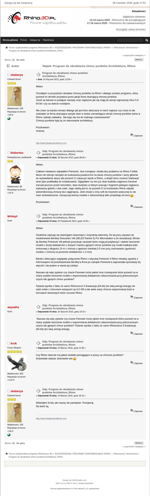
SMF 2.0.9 (60, 483)
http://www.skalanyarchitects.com (51, 143)
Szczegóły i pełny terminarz (131, 29)
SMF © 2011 (71, 483)
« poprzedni (128, 55)
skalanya (17, 74)
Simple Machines (85, 483)
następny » (140, 55)
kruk (14, 343)
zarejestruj (26, 3)
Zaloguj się (10, 3)
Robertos (17, 152)
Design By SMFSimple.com (74, 480)
